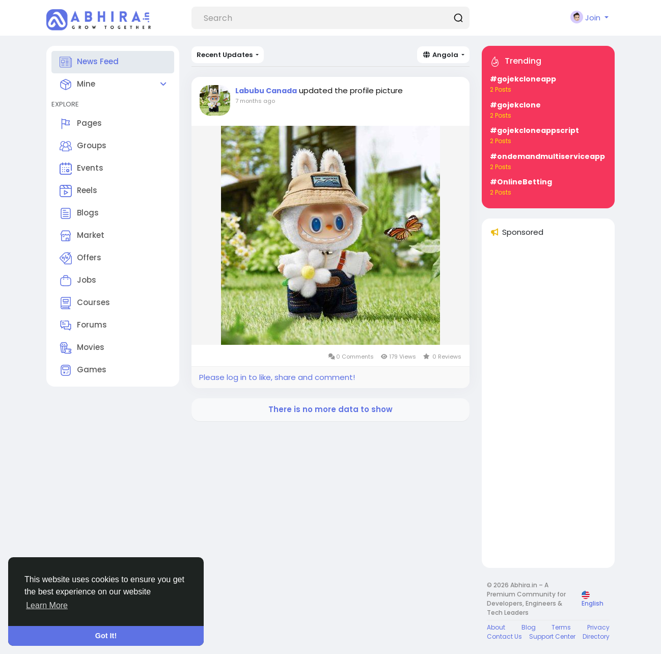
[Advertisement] (548, 407)
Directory (596, 636)
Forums (83, 325)
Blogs (79, 213)
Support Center (552, 636)
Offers (80, 258)
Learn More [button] (47, 605)
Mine (77, 84)
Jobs (78, 281)
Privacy (598, 627)
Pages (81, 124)
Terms (561, 627)
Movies (82, 348)
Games (83, 370)
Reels (78, 191)
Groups (83, 146)
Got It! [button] (106, 636)
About (496, 627)
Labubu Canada (266, 91)
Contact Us (504, 636)
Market (82, 236)
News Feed (89, 62)
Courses (85, 303)
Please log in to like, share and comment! (277, 377)
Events (81, 168)
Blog (528, 627)
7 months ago (255, 101)
